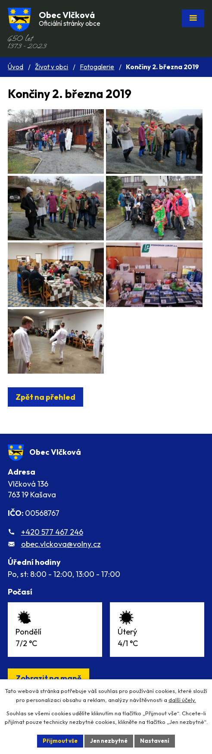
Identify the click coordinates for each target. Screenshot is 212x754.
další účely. (182, 699)
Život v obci (51, 67)
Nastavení (154, 740)
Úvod (15, 67)
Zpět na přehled (45, 397)
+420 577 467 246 (52, 532)
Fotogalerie (97, 67)
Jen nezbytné (109, 740)
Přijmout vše (60, 740)
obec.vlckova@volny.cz (61, 544)
